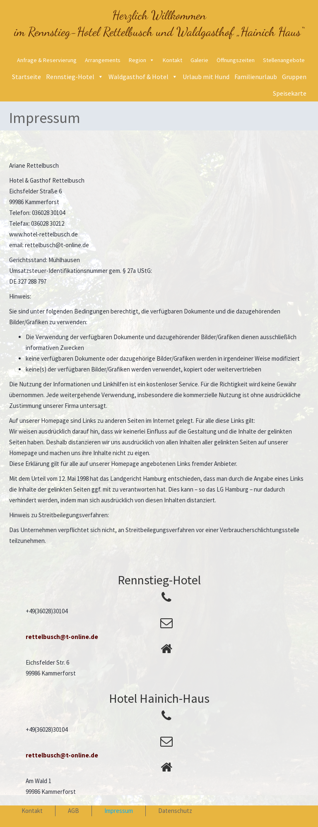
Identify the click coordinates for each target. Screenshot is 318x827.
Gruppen (294, 76)
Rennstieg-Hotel (70, 76)
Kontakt (172, 60)
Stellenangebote (284, 60)
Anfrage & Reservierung (47, 60)
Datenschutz (175, 811)
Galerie (199, 60)
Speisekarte (289, 93)
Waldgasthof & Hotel (138, 76)
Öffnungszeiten (236, 60)
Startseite (26, 76)
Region (137, 60)
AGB (73, 811)
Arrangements (102, 60)
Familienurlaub (255, 76)
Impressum (118, 811)
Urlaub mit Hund (206, 76)
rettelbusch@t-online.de (62, 637)
